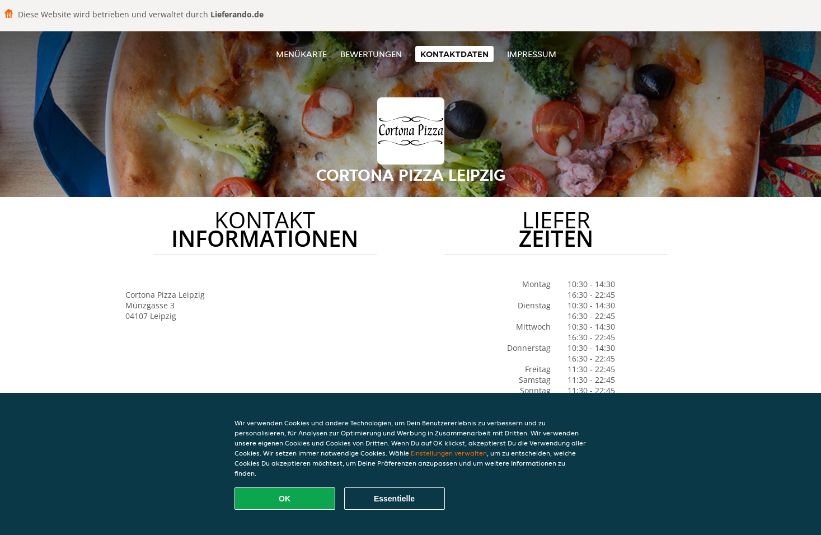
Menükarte (301, 54)
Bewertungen (371, 54)
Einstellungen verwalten (449, 453)
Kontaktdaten (454, 54)
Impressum (531, 54)
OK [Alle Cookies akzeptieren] (284, 498)
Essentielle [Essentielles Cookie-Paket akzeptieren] (394, 498)
